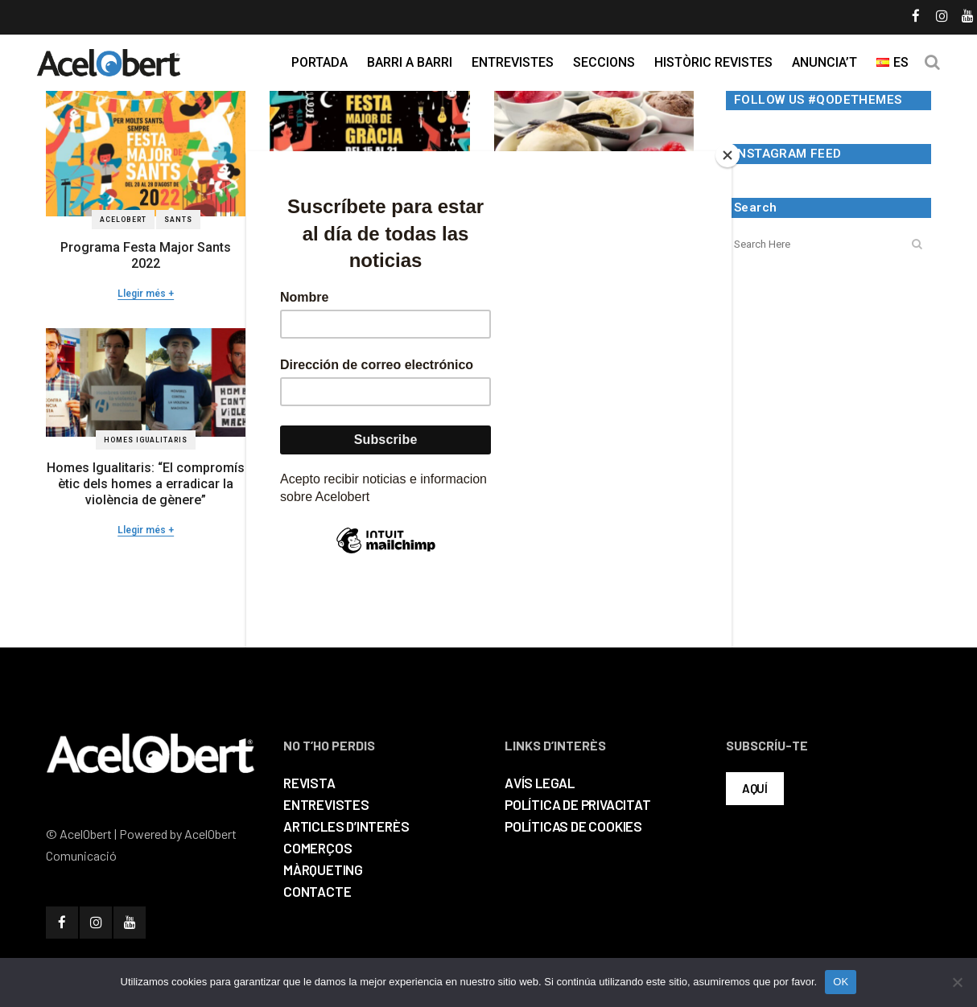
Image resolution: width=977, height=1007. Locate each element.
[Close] (727, 155)
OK (840, 982)
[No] (957, 982)
